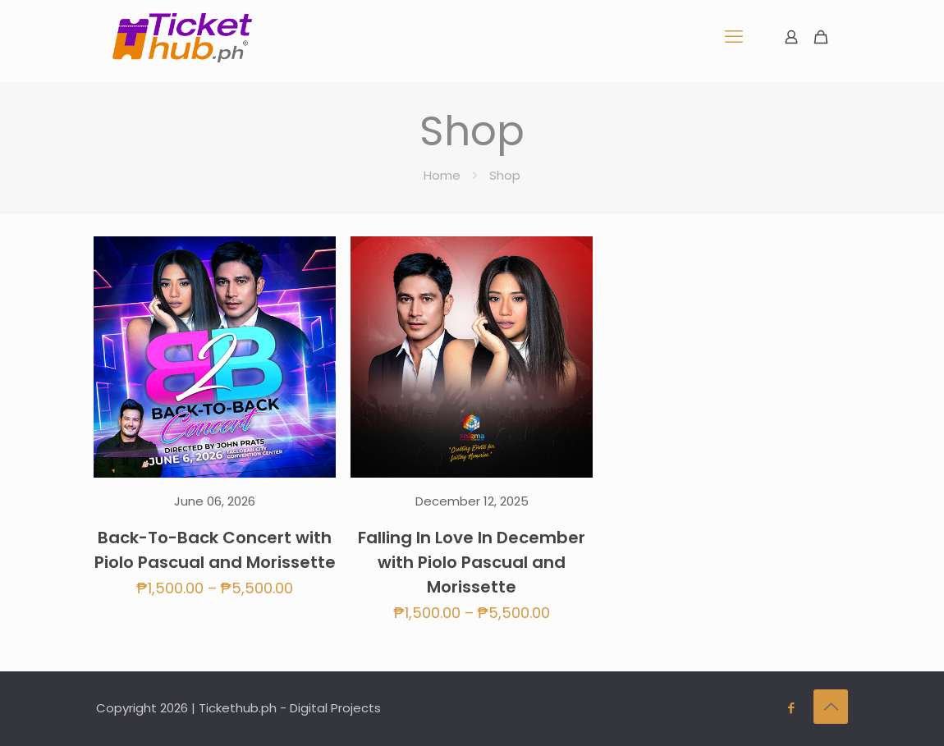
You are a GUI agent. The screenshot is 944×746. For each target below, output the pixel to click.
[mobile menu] (734, 37)
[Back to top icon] (830, 706)
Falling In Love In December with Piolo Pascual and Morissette (471, 562)
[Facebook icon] (791, 707)
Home (442, 175)
